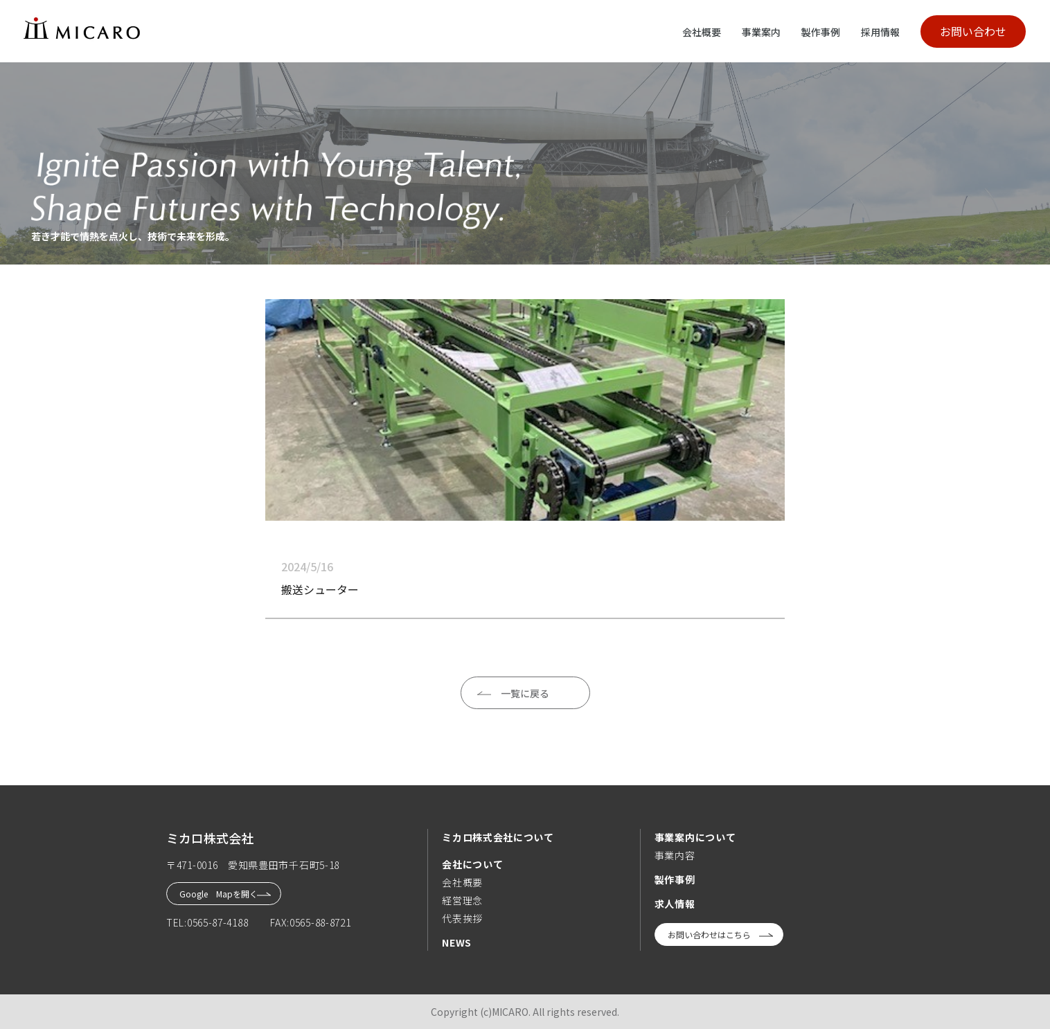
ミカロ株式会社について (498, 837)
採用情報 (880, 32)
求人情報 (675, 904)
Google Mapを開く (218, 894)
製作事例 (820, 32)
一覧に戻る (525, 693)
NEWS (457, 942)
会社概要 (701, 32)
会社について (472, 864)
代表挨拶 (462, 918)
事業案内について (695, 837)
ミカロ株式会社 (209, 838)
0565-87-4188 (217, 922)
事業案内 (761, 32)
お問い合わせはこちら (709, 934)
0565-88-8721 (320, 922)
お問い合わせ (973, 31)
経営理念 (462, 900)
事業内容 (675, 855)
